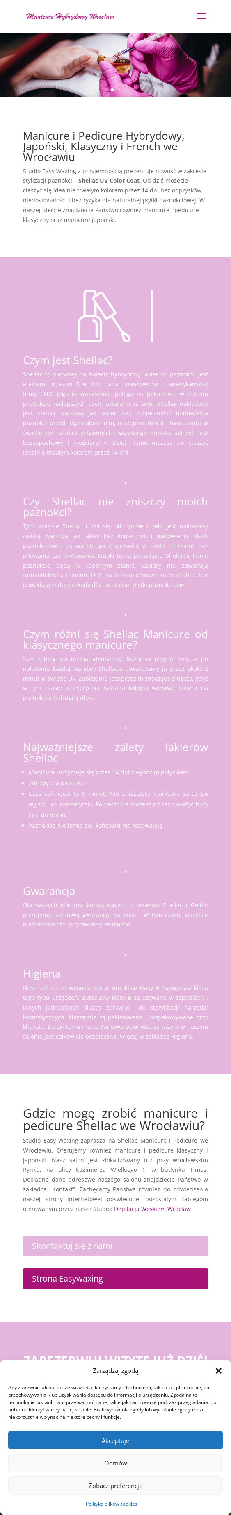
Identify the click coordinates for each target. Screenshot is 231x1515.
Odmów (115, 1463)
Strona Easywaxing (67, 1278)
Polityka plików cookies (111, 1503)
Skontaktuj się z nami (72, 1245)
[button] (219, 1371)
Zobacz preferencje (115, 1485)
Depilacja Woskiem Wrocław (152, 1209)
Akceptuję (115, 1440)
